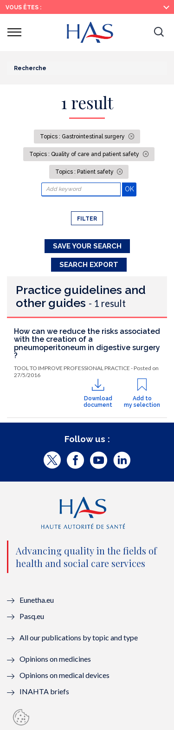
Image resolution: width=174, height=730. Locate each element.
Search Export (88, 265)
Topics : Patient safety (85, 172)
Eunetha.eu (36, 599)
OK (130, 189)
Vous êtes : (23, 7)
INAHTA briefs (44, 691)
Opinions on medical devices (64, 675)
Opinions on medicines (55, 658)
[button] (159, 32)
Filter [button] (87, 218)
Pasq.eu (31, 616)
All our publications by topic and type (78, 637)
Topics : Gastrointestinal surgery (83, 136)
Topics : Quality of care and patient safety (85, 154)
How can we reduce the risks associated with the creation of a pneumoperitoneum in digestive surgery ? (87, 343)
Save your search (87, 246)
